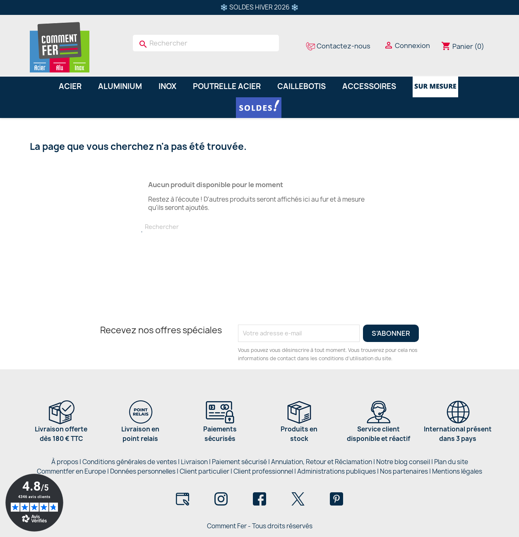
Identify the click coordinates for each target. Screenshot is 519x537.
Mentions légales (457, 471)
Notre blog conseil (403, 462)
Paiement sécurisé (239, 462)
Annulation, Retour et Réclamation (321, 462)
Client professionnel (263, 471)
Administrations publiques (336, 471)
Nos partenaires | (406, 471)
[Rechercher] (206, 43)
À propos (64, 462)
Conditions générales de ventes (129, 462)
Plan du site (451, 462)
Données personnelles (142, 471)
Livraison (194, 462)
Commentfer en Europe (71, 471)
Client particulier (204, 471)
